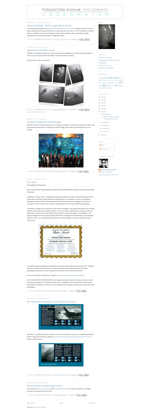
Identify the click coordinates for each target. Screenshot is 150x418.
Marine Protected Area (110, 83)
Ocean (100, 85)
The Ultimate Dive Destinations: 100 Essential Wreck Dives (51, 302)
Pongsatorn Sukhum (108, 169)
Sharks (116, 85)
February (105, 128)
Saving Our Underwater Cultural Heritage (44, 122)
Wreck (110, 88)
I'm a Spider (32, 182)
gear (113, 80)
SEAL (39, 112)
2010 (102, 111)
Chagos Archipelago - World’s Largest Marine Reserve (49, 25)
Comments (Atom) (40, 407)
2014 (102, 100)
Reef (109, 85)
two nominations (44, 389)
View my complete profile (108, 175)
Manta (100, 83)
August (104, 125)
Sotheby (121, 85)
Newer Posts (30, 403)
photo (35, 112)
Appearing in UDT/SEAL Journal (40, 50)
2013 (102, 103)
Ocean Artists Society (105, 65)
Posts (102, 145)
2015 (102, 97)
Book (104, 78)
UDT (43, 112)
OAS (120, 82)
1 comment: (71, 291)
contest (121, 78)
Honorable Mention (61, 389)
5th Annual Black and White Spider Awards (44, 386)
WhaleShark (104, 88)
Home (61, 403)
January (104, 131)
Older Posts (91, 403)
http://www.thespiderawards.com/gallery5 (71, 275)
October (104, 122)
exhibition (105, 80)
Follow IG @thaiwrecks (106, 57)
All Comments (105, 149)
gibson (116, 80)
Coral (100, 80)
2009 (102, 135)
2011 (102, 108)
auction (100, 78)
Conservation (113, 77)
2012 (102, 106)
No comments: (73, 39)
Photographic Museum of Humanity (109, 60)
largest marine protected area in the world (61, 28)
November (105, 114)
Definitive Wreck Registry (106, 68)
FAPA (109, 80)
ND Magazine (103, 63)
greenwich (120, 80)
